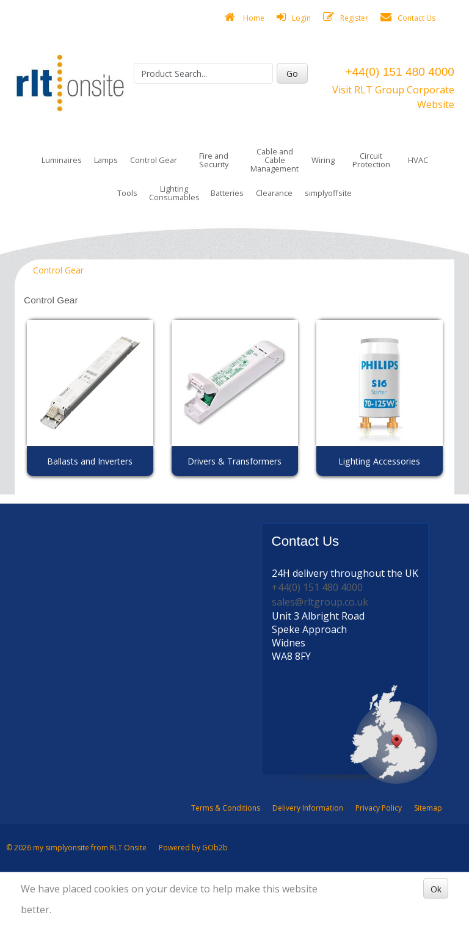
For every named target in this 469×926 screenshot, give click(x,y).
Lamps (106, 159)
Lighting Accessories (379, 461)
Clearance (274, 192)
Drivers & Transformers (234, 461)
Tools (127, 192)
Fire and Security (213, 160)
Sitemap (428, 808)
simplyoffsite (328, 192)
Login (294, 17)
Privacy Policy (378, 808)
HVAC (418, 159)
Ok (436, 888)
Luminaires (62, 159)
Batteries (227, 192)
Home (244, 17)
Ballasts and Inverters (90, 461)
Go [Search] (292, 73)
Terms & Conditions (225, 808)
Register (345, 17)
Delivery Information (307, 808)
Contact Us (407, 17)
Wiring (323, 159)
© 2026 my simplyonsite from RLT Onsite (76, 847)
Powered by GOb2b (193, 847)
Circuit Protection (371, 160)
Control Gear (153, 159)
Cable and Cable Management (274, 160)
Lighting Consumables (174, 193)
